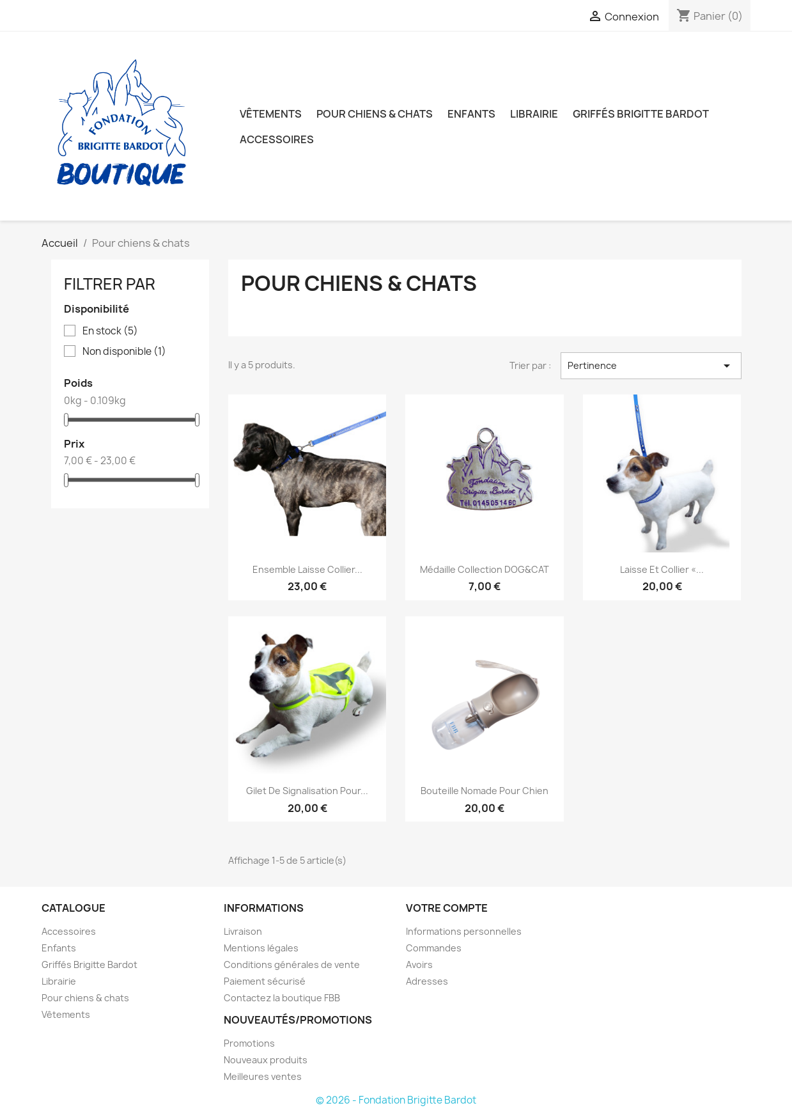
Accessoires (277, 139)
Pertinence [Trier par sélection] (651, 365)
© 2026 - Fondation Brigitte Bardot (396, 1100)
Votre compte (447, 908)
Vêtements (271, 114)
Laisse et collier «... (662, 569)
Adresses (427, 981)
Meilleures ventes (263, 1076)
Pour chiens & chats (374, 114)
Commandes (434, 948)
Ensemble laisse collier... (307, 569)
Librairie (534, 114)
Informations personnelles (464, 931)
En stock (110, 331)
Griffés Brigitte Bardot (641, 114)
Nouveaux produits (265, 1060)
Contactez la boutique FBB (282, 998)
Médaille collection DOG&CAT (484, 569)
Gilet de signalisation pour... (307, 791)
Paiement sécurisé (265, 981)
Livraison (243, 931)
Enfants (471, 114)
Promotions (249, 1043)
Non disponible (124, 351)
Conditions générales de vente (292, 964)
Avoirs (419, 964)
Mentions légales (261, 948)
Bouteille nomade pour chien (484, 791)
